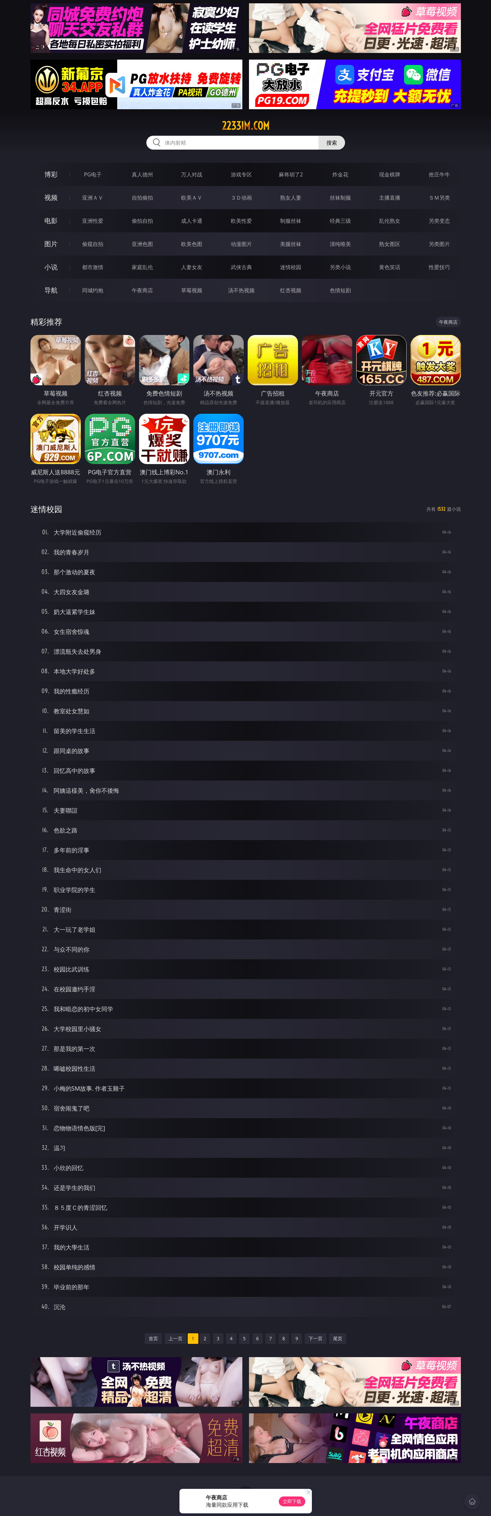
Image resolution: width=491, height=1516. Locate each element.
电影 (51, 220)
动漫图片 (241, 244)
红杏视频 (290, 290)
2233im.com (246, 125)
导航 (51, 290)
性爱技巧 (439, 267)
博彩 (51, 174)
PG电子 (93, 174)
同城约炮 (92, 290)
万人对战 (191, 174)
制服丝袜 (290, 220)
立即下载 (292, 1501)
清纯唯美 (340, 244)
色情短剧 (340, 290)
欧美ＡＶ (191, 197)
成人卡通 (191, 220)
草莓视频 (191, 290)
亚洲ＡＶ (92, 197)
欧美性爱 (241, 220)
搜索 (331, 142)
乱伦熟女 (389, 220)
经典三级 (340, 220)
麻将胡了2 (291, 174)
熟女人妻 (290, 197)
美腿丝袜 (290, 244)
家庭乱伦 (142, 267)
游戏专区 (241, 174)
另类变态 (439, 220)
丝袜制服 (340, 197)
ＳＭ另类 (439, 197)
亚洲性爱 (92, 220)
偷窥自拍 (92, 244)
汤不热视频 (241, 290)
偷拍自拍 (142, 220)
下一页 (315, 1338)
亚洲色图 (142, 244)
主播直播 (389, 197)
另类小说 (340, 267)
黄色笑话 (389, 267)
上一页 (175, 1338)
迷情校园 (290, 267)
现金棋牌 (389, 174)
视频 (51, 197)
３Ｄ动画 (241, 197)
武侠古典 (241, 267)
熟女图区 (389, 244)
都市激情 (92, 267)
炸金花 (340, 174)
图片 (51, 243)
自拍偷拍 (142, 197)
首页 (153, 1338)
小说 (51, 266)
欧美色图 (191, 244)
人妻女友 (191, 267)
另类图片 (439, 244)
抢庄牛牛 (439, 174)
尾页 (337, 1338)
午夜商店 (142, 290)
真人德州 (142, 174)
